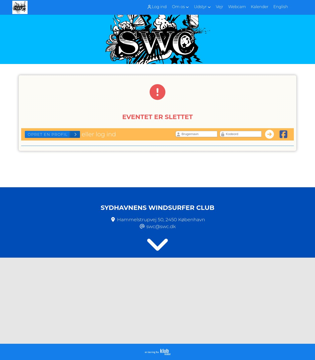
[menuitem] (158, 6)
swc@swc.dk (161, 226)
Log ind (157, 7)
